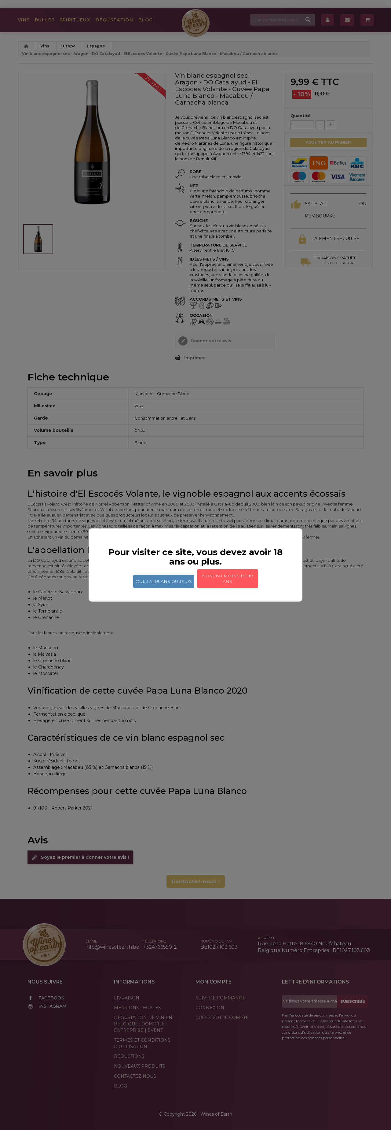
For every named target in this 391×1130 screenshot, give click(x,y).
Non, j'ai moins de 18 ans (227, 578)
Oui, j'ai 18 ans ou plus (164, 581)
